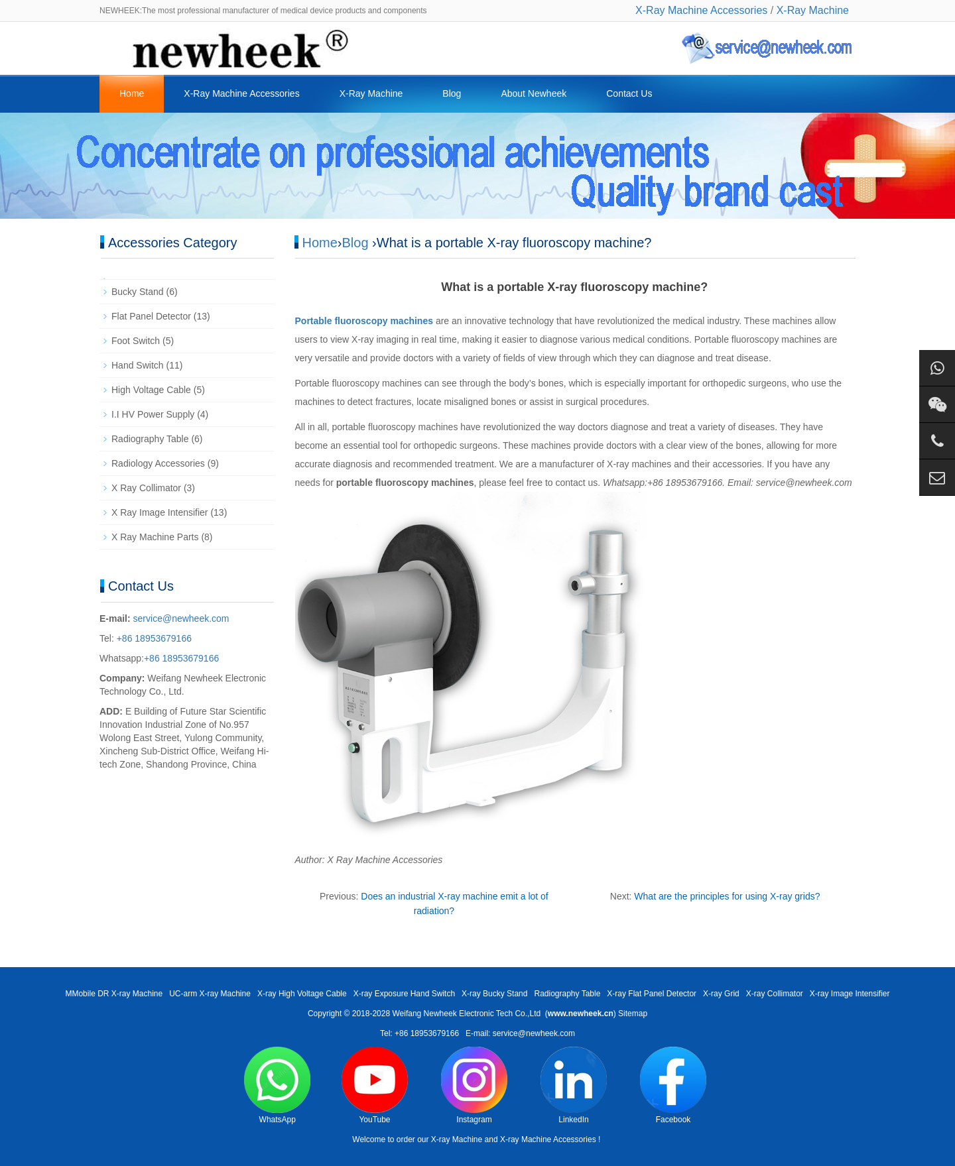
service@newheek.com (181, 618)
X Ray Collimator (146, 488)
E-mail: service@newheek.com (520, 1033)
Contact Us (629, 93)
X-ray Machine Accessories (548, 1139)
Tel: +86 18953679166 (419, 1033)
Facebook (673, 1085)
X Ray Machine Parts (155, 537)
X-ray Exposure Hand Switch (404, 993)
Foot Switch (135, 340)
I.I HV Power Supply (152, 414)
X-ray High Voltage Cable (302, 993)
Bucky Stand (137, 291)
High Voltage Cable (151, 389)
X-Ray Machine (813, 10)
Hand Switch (137, 365)
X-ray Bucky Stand (494, 993)
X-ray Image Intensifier (850, 993)
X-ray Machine (456, 1139)
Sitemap (632, 1013)
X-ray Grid (721, 993)
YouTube (375, 1085)
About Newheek (533, 93)
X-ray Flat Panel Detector (651, 993)
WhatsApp (277, 1085)
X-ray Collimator (774, 993)
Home (131, 93)
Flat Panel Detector (151, 316)
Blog (451, 93)
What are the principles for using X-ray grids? (727, 896)
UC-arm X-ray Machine (210, 993)
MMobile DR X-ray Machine (113, 993)
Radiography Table (150, 439)
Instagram (474, 1085)
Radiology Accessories (158, 463)
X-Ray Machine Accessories (701, 10)
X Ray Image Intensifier (159, 512)
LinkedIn (574, 1085)
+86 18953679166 (153, 638)
